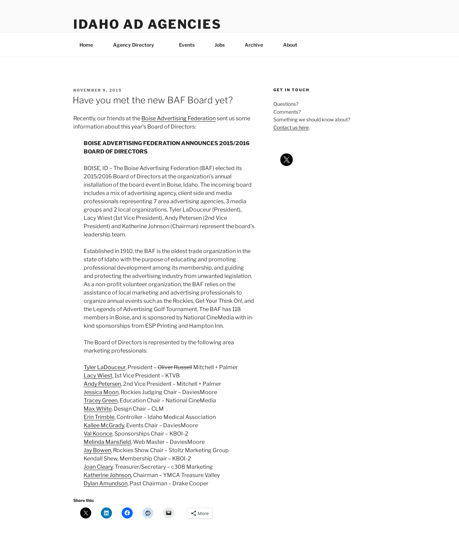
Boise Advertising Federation (178, 118)
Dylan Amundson (106, 483)
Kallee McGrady (104, 425)
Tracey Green (101, 400)
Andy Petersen (102, 384)
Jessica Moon (101, 392)
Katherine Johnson (107, 475)
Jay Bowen (97, 450)
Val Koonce (98, 433)
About (293, 45)
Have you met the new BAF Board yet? (153, 100)
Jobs (220, 45)
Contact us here (291, 127)
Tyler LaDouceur (104, 367)
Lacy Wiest (98, 375)
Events (187, 45)
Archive (254, 45)
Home (86, 45)
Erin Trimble (99, 417)
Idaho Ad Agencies (147, 24)
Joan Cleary (98, 467)
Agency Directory (137, 45)
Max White (98, 408)
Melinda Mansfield (107, 442)
